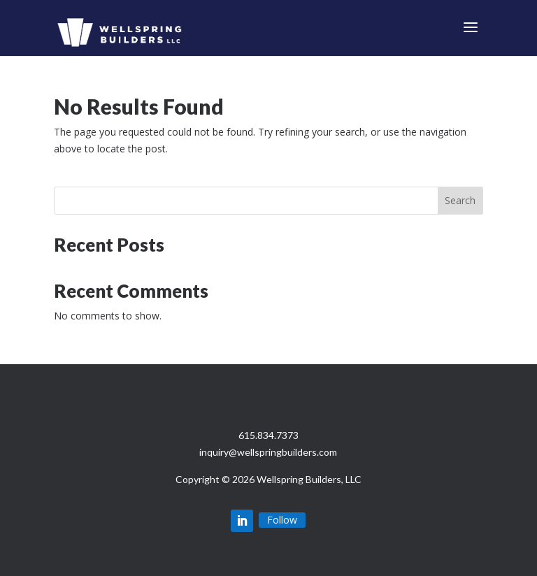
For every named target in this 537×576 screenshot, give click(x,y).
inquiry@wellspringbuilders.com (268, 452)
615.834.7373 (268, 435)
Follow (282, 519)
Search (460, 200)
